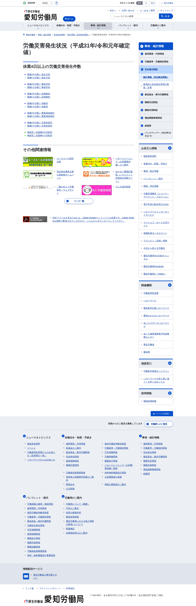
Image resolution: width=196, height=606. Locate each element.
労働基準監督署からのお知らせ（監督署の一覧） (41, 451)
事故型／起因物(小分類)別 (39, 135)
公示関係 (70, 486)
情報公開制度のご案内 (115, 482)
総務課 (148, 125)
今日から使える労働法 (154, 248)
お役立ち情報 (156, 148)
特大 (153, 3)
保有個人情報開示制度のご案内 (80, 476)
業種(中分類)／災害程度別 (39, 122)
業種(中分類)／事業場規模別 (40, 113)
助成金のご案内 (73, 445)
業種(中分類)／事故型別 (38, 84)
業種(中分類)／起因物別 (38, 94)
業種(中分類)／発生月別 (38, 74)
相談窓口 (156, 364)
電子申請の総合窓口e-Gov (156, 204)
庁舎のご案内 (72, 503)
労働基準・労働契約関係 (156, 61)
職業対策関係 (151, 110)
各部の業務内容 (73, 507)
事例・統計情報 (154, 46)
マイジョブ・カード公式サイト (156, 224)
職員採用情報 (149, 402)
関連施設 (70, 523)
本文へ (113, 10)
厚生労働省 (168, 3)
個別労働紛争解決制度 (115, 441)
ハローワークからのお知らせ (41, 457)
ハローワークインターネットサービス (156, 213)
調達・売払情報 (150, 186)
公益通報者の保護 (113, 474)
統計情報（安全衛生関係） (156, 77)
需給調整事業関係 (153, 118)
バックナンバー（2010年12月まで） (158, 134)
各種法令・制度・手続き (155, 164)
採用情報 (156, 394)
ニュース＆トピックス (39, 436)
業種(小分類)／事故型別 (38, 87)
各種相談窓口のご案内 (76, 528)
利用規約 (70, 583)
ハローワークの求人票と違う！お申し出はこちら (156, 381)
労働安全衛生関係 (35, 520)
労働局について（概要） (78, 499)
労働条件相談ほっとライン (156, 372)
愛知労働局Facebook (153, 266)
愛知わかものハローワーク (156, 316)
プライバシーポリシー (50, 583)
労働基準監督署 (150, 293)
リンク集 (29, 583)
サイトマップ (166, 10)
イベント (31, 445)
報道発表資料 (149, 156)
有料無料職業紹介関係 (115, 470)
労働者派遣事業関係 (75, 470)
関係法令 (70, 482)
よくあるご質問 (147, 10)
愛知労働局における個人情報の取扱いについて (80, 518)
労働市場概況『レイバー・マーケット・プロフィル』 (156, 195)
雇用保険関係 (72, 458)
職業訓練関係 (33, 542)
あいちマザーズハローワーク (156, 325)
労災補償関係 (33, 524)
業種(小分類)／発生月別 (38, 77)
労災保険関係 (111, 449)
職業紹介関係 (111, 458)
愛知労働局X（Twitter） (154, 274)
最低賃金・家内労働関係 (156, 94)
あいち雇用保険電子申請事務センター (156, 336)
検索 (167, 16)
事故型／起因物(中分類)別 (39, 132)
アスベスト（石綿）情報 (155, 241)
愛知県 (146, 352)
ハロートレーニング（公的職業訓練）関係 (118, 464)
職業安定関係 (151, 102)
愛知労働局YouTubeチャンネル (156, 257)
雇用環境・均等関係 (154, 54)
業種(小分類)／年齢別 (37, 106)
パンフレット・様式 (153, 179)
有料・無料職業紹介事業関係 (41, 550)
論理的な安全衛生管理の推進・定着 (156, 86)
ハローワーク (149, 301)
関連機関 (156, 285)
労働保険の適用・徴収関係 (40, 499)
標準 (139, 3)
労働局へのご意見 (159, 424)
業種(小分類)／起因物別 (38, 97)
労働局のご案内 (74, 494)
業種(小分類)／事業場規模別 (40, 116)
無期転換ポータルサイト (155, 233)
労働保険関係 (111, 454)
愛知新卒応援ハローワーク (156, 308)
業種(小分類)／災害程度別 (39, 126)
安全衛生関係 (151, 69)
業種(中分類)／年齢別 (37, 103)
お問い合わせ (128, 10)
